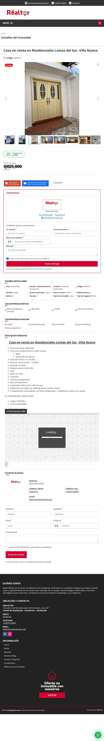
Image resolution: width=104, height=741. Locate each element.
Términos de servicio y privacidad (40, 269)
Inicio (3, 33)
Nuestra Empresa (12, 659)
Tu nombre (11, 229)
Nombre (10, 509)
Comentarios (11, 532)
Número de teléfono (15, 238)
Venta (6, 648)
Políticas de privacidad (14, 666)
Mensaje (10, 246)
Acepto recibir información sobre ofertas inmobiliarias (29, 547)
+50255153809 (60, 3)
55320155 (76, 3)
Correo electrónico (61, 229)
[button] (98, 64)
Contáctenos (9, 663)
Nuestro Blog (10, 655)
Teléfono (58, 520)
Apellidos (58, 509)
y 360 (14, 154)
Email (9, 520)
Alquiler (7, 652)
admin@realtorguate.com (38, 3)
